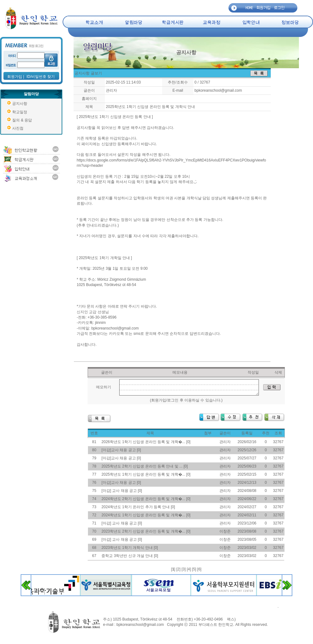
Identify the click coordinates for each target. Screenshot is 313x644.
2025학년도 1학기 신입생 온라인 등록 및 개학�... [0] (145, 474)
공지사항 (19, 103)
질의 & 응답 (22, 120)
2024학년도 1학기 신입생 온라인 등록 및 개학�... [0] (145, 515)
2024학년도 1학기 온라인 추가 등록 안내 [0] (138, 507)
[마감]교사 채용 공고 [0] (121, 450)
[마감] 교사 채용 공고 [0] (121, 490)
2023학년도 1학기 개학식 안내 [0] (129, 547)
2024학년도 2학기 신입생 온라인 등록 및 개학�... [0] (145, 499)
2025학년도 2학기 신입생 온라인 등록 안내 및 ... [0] (144, 466)
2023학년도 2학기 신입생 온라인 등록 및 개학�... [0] (145, 531)
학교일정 (19, 112)
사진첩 (17, 128)
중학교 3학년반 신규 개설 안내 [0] (129, 556)
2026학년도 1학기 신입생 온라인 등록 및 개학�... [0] (145, 442)
